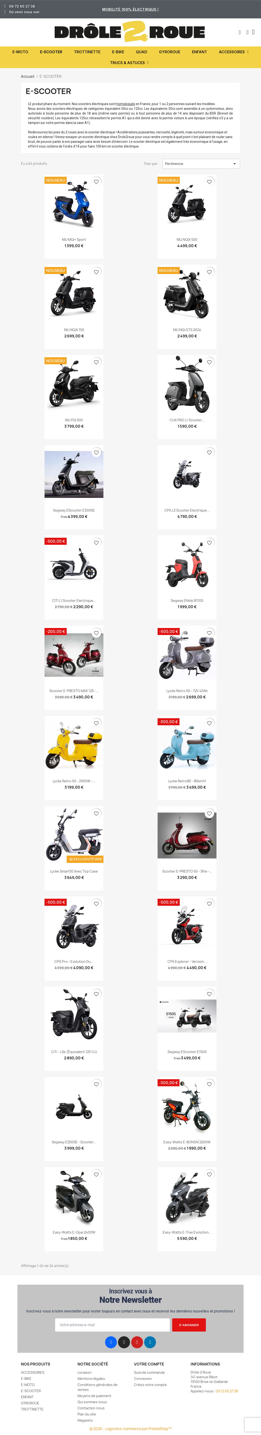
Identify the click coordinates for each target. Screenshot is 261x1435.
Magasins (85, 1420)
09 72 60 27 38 (227, 1391)
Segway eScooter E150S (187, 1052)
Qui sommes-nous (92, 1402)
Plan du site (86, 1414)
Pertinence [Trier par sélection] (201, 164)
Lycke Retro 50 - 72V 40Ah (187, 691)
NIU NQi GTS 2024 (187, 330)
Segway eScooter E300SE (74, 510)
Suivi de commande (149, 1372)
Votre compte (149, 1364)
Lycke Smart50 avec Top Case (74, 871)
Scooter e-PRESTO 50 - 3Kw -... (187, 871)
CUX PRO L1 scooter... (187, 420)
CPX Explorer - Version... (187, 961)
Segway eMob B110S (187, 600)
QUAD (141, 51)
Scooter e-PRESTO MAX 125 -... (74, 691)
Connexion (143, 1378)
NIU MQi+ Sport (74, 239)
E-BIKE (118, 51)
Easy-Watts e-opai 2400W (74, 1232)
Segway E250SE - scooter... (74, 1142)
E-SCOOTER (51, 51)
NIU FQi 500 (74, 420)
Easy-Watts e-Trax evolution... (187, 1232)
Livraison (84, 1372)
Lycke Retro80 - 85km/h (187, 781)
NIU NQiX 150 (74, 330)
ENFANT (199, 51)
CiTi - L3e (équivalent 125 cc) (74, 1052)
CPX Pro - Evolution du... (74, 961)
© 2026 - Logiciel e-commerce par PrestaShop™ (131, 1428)
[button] (239, 32)
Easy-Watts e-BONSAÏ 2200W (187, 1142)
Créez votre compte (150, 1384)
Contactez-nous (91, 1408)
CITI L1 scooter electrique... (74, 600)
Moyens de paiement (94, 1396)
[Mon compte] (247, 32)
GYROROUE (169, 51)
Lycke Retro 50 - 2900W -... (74, 781)
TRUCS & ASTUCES (129, 62)
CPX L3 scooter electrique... (187, 510)
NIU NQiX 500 (187, 239)
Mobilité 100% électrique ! (130, 9)
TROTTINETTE (87, 51)
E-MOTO (20, 51)
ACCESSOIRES (234, 52)
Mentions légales (91, 1378)
